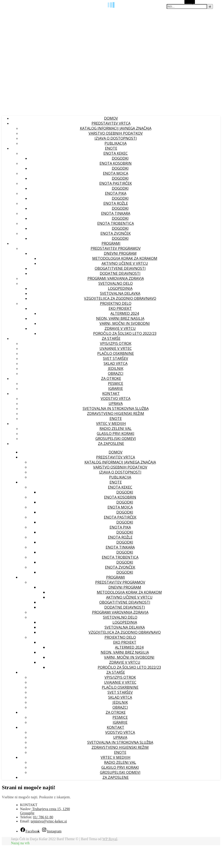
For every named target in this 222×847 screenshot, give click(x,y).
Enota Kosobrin (116, 163)
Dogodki (120, 158)
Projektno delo (115, 303)
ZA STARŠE (111, 338)
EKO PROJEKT (120, 308)
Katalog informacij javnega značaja (115, 128)
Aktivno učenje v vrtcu (125, 263)
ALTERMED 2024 (124, 313)
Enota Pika (115, 193)
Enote (116, 418)
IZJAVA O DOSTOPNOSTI (115, 138)
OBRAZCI (115, 373)
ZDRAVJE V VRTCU (120, 328)
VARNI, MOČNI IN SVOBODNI (125, 323)
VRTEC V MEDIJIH (111, 423)
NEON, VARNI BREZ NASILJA (120, 318)
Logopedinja (120, 288)
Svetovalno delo (115, 283)
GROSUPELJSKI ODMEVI (115, 438)
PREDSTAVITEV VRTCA (111, 123)
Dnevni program (120, 253)
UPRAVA (116, 403)
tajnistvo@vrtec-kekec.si (49, 821)
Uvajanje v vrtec (116, 348)
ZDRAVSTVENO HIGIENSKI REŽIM (115, 413)
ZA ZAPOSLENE (111, 443)
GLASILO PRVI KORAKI (115, 433)
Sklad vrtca (116, 363)
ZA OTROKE (111, 378)
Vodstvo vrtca (115, 398)
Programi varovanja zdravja (115, 278)
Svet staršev (115, 358)
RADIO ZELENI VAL (116, 428)
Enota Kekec (115, 153)
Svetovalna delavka (120, 293)
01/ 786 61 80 (43, 817)
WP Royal (109, 839)
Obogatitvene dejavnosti (120, 268)
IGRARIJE (115, 388)
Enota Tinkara (115, 213)
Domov (111, 118)
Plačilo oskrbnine (115, 353)
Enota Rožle (115, 203)
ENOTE (111, 148)
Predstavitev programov (116, 248)
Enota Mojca (115, 173)
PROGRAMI (111, 243)
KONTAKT (111, 393)
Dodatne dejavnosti (120, 273)
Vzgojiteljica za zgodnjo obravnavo (120, 298)
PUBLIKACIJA (116, 143)
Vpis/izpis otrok (115, 343)
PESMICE (115, 383)
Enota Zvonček (115, 233)
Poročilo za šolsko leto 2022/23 (124, 333)
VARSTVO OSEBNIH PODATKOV (116, 133)
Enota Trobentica (115, 223)
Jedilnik (115, 368)
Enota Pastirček (115, 183)
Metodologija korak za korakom (124, 258)
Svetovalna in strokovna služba (116, 408)
